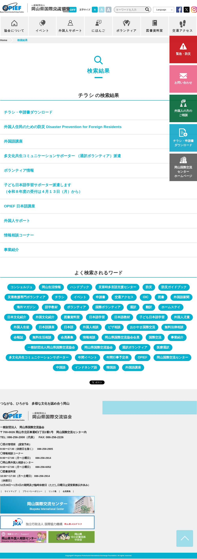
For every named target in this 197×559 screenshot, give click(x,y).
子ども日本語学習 (152, 317)
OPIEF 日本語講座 (19, 206)
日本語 (68, 327)
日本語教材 (122, 317)
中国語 (60, 367)
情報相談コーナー (19, 236)
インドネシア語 (86, 367)
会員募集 (67, 337)
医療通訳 (163, 347)
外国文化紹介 (45, 317)
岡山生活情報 (51, 287)
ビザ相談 (114, 327)
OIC (145, 297)
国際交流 (155, 337)
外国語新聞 (181, 297)
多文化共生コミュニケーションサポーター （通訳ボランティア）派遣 (62, 156)
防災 (149, 287)
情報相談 (89, 337)
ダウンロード (183, 143)
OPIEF (142, 357)
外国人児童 (182, 317)
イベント (80, 297)
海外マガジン (26, 307)
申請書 (100, 297)
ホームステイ (170, 307)
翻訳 (149, 307)
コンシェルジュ (21, 287)
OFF (73, 9)
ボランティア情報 (19, 171)
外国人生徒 (21, 327)
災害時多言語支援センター (117, 287)
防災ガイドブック (174, 287)
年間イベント (87, 357)
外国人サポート (17, 221)
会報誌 (18, 337)
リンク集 (52, 491)
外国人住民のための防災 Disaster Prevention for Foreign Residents (63, 127)
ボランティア (76, 307)
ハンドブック (79, 287)
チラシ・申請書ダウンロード (28, 112)
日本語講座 (46, 327)
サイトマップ (10, 491)
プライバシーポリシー (32, 491)
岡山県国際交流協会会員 (122, 337)
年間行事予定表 (117, 357)
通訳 (133, 307)
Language (161, 9)
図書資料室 (72, 317)
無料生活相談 (41, 337)
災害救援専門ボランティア (26, 297)
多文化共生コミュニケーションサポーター (39, 357)
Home (3, 40)
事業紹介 (11, 250)
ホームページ (183, 171)
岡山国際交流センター (172, 357)
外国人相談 (90, 327)
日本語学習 (97, 317)
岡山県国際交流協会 (98, 347)
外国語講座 (13, 141)
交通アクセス (124, 297)
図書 (161, 297)
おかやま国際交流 (142, 327)
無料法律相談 (174, 327)
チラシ (59, 297)
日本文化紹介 (16, 317)
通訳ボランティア (134, 347)
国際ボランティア (108, 307)
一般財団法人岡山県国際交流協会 (51, 347)
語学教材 (51, 307)
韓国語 (111, 367)
